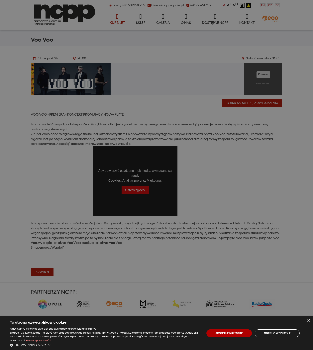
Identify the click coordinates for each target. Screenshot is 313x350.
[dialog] (156, 333)
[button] (104, 345)
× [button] (308, 320)
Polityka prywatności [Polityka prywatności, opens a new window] (38, 340)
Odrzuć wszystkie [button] (277, 333)
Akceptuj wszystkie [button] (229, 333)
